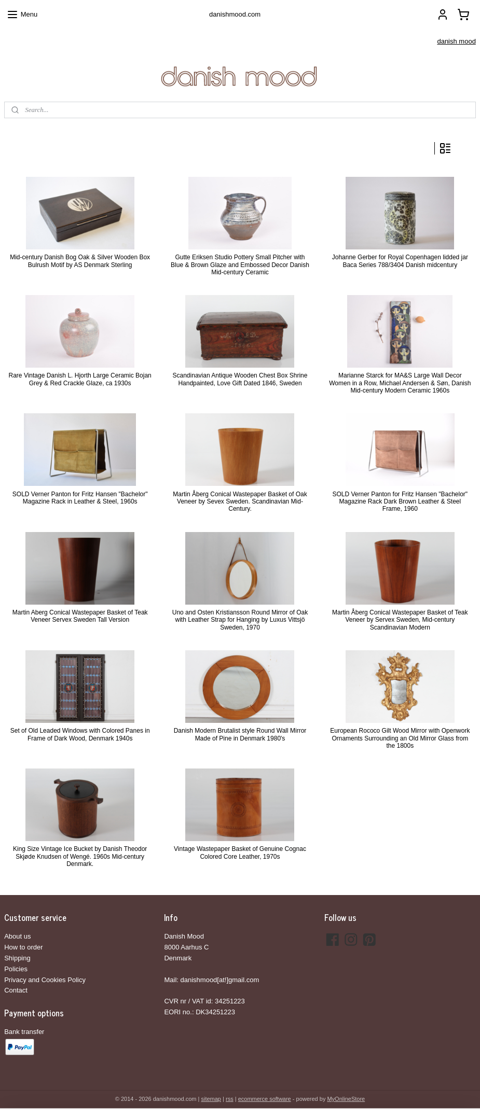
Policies (16, 969)
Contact (16, 990)
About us (17, 936)
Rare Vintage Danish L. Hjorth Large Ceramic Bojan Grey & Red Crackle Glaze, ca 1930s (80, 379)
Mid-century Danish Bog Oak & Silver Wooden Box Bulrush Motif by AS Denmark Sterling (80, 261)
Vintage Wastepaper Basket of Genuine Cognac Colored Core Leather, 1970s (240, 852)
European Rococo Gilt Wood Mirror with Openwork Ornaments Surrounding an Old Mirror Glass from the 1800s (400, 738)
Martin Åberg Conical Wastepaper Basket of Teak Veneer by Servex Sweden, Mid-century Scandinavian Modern (400, 620)
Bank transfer (24, 1032)
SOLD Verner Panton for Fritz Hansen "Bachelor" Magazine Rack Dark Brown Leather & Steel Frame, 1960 (400, 502)
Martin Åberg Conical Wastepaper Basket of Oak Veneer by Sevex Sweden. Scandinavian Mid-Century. (240, 502)
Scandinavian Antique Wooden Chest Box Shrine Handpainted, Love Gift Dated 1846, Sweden (240, 379)
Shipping (17, 958)
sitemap (211, 1099)
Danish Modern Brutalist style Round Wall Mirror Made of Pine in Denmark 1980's (240, 734)
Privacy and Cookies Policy (45, 980)
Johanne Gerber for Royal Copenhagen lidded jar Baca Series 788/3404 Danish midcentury (400, 261)
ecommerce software (264, 1099)
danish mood (456, 41)
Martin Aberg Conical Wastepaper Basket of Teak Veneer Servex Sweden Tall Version (80, 616)
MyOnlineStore (346, 1099)
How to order (23, 947)
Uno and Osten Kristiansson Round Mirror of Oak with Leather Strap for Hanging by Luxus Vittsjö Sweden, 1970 (240, 620)
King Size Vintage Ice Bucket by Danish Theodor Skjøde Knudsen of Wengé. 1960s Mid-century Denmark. (80, 856)
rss (230, 1099)
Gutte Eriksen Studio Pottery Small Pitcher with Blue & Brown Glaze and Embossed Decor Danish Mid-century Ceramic (240, 265)
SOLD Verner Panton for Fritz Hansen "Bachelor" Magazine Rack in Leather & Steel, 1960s (80, 498)
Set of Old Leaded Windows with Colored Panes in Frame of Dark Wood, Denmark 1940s (80, 734)
